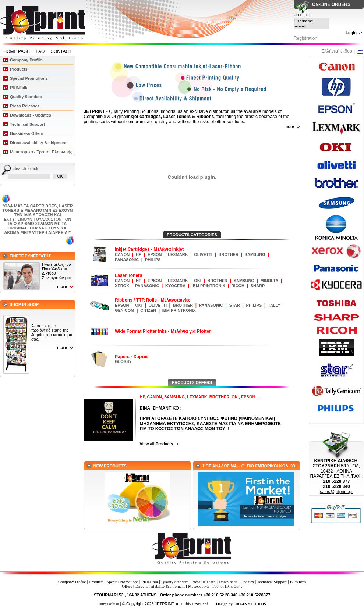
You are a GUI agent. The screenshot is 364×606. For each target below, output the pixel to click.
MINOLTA (269, 280)
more (62, 286)
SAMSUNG (255, 254)
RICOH (238, 286)
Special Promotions (29, 78)
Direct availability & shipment (38, 142)
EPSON (155, 254)
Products (19, 69)
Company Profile (26, 60)
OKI (197, 280)
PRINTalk (18, 87)
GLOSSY (123, 361)
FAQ (40, 51)
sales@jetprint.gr (336, 491)
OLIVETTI (203, 254)
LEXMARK (178, 254)
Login (351, 33)
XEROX (122, 286)
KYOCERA (175, 286)
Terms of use (108, 604)
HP (138, 254)
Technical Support (27, 124)
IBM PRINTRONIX (208, 286)
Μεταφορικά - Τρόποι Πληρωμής (41, 152)
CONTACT (60, 51)
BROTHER (228, 254)
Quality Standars (26, 97)
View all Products (157, 444)
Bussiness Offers (26, 133)
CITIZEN (148, 310)
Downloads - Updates (30, 115)
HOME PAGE (17, 51)
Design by (241, 604)
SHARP (258, 286)
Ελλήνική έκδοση (338, 51)
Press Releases (25, 106)
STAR (234, 305)
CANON (122, 254)
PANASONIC (127, 259)
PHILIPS (153, 259)
